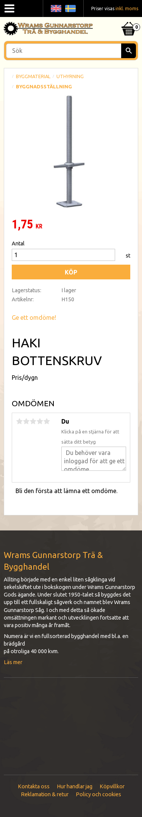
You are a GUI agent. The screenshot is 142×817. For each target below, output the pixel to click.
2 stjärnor (26, 421)
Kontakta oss (34, 786)
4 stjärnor (39, 421)
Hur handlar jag (74, 786)
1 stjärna (19, 421)
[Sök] (128, 50)
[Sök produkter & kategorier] (71, 50)
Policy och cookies (98, 794)
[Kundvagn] (128, 19)
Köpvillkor (112, 786)
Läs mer (13, 662)
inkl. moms (126, 8)
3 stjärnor (33, 421)
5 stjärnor (46, 421)
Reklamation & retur (45, 794)
